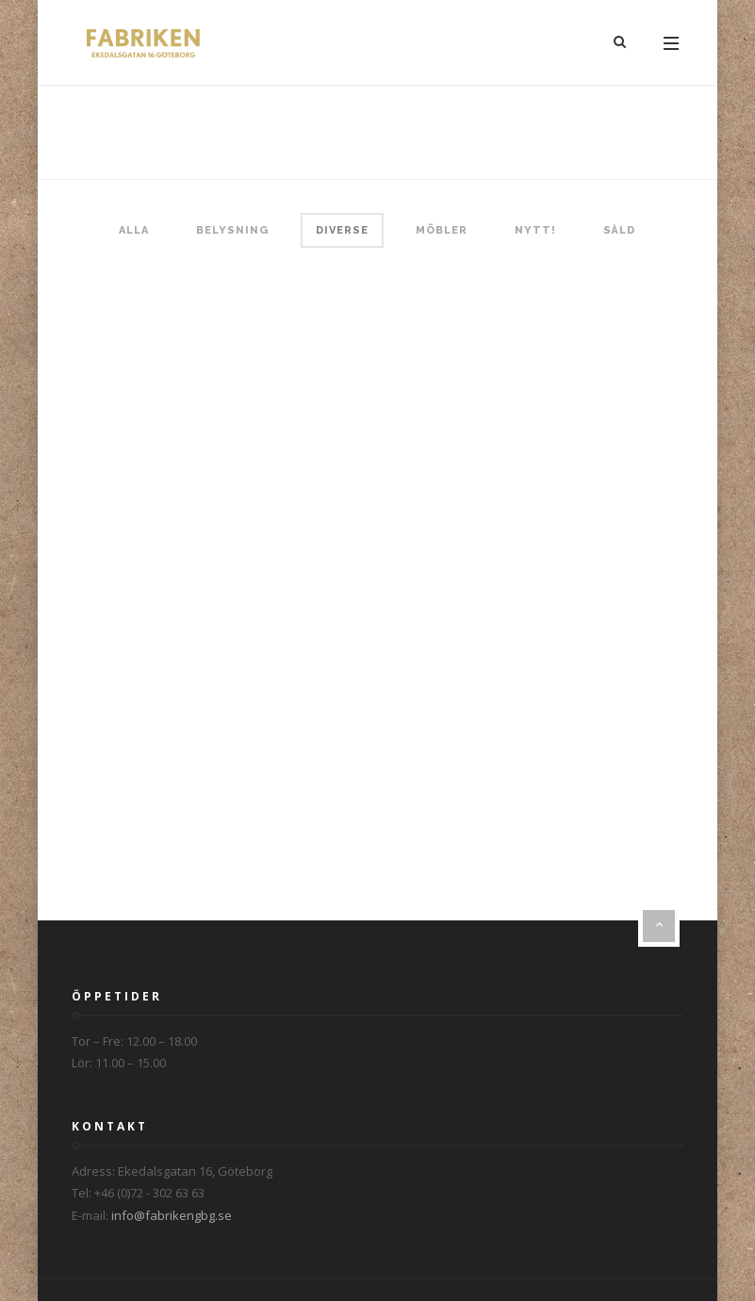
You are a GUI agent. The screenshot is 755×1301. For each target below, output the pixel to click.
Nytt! (535, 230)
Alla (134, 230)
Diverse (342, 230)
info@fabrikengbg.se (171, 1215)
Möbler (442, 230)
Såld (619, 230)
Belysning (232, 230)
